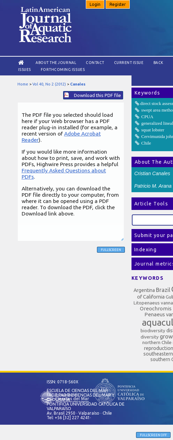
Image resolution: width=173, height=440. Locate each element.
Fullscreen (111, 250)
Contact (95, 62)
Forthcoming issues (63, 69)
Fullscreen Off (153, 435)
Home (22, 84)
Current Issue (129, 62)
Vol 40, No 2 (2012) (49, 84)
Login (95, 4)
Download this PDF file (97, 95)
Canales (77, 84)
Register (118, 4)
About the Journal (56, 62)
